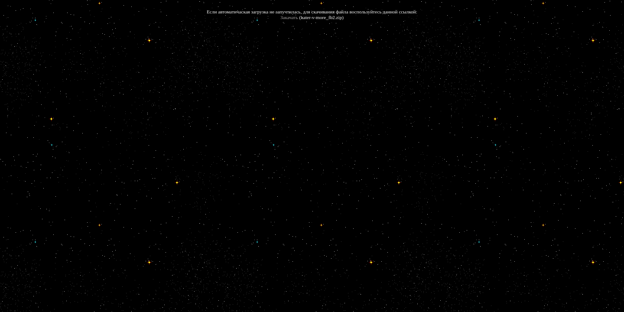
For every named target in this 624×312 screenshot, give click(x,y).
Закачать (289, 17)
